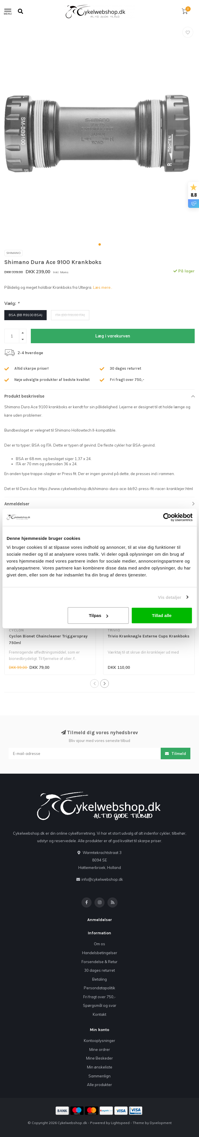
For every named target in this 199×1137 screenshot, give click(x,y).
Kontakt (99, 1014)
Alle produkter (99, 1084)
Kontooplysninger (99, 1040)
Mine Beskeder (99, 1058)
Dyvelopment (161, 1123)
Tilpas (98, 615)
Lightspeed (120, 1123)
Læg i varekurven (112, 336)
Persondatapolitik (99, 988)
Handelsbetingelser (99, 952)
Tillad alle (162, 615)
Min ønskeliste (99, 1067)
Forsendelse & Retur (99, 961)
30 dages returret (99, 970)
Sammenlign (99, 1076)
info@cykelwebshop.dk (102, 879)
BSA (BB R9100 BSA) (25, 315)
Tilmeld (175, 753)
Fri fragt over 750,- (99, 996)
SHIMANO (13, 253)
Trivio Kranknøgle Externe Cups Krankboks (148, 636)
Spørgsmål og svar (99, 1005)
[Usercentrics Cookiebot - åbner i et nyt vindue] (167, 517)
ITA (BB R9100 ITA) (70, 315)
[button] (99, 244)
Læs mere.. (102, 287)
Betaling (99, 979)
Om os (99, 944)
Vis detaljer (169, 597)
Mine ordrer (99, 1049)
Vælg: (11, 303)
